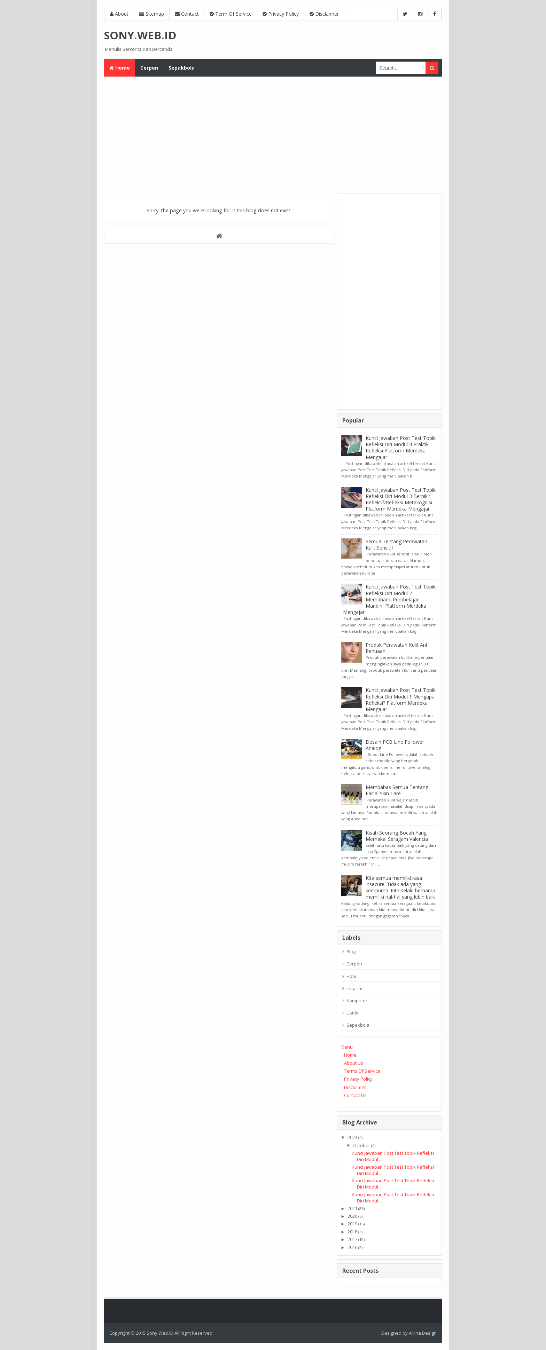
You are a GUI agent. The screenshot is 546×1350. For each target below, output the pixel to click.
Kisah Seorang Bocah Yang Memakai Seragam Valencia (397, 835)
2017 (352, 1239)
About (119, 13)
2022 (352, 1137)
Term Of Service (231, 13)
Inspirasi (355, 988)
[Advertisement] (273, 134)
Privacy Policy (281, 13)
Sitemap (151, 13)
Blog (351, 951)
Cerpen (354, 964)
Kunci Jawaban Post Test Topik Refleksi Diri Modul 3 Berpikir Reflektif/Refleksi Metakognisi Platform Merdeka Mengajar (401, 499)
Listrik (352, 1013)
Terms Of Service (362, 1071)
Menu (347, 1047)
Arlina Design (423, 1333)
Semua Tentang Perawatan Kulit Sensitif (396, 544)
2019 (352, 1224)
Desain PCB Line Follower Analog (395, 745)
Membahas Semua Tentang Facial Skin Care (397, 790)
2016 (352, 1247)
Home (350, 1055)
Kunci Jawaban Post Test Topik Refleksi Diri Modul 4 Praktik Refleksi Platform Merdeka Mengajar (401, 447)
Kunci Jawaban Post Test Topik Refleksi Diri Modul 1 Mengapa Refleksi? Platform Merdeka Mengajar (401, 699)
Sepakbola (357, 1025)
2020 (352, 1216)
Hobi (351, 976)
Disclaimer (324, 13)
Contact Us (355, 1095)
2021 (352, 1208)
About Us (353, 1063)
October (361, 1145)
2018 (352, 1232)
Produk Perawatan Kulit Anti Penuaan (397, 647)
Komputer (356, 1000)
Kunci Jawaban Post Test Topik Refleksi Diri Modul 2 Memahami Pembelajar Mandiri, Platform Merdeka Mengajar (389, 599)
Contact (187, 13)
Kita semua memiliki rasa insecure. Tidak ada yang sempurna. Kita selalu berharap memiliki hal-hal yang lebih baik (400, 887)
